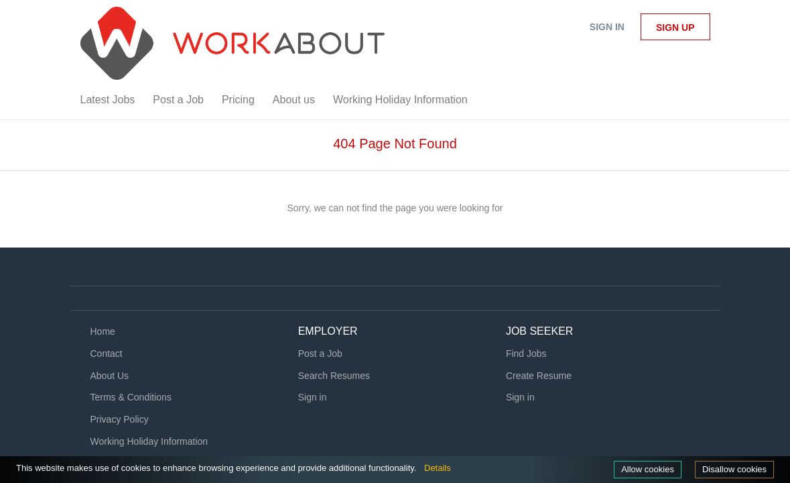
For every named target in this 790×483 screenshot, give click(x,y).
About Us (109, 375)
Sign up (675, 27)
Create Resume (539, 375)
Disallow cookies (732, 469)
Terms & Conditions (131, 397)
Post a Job (320, 353)
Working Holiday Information (149, 441)
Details (469, 467)
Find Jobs (526, 353)
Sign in (607, 26)
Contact (106, 353)
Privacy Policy (119, 419)
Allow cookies (640, 469)
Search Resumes (334, 375)
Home (102, 331)
